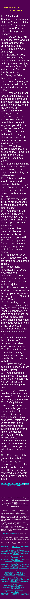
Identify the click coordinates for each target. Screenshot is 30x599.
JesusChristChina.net (15, 562)
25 (2, 372)
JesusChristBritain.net (16, 560)
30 (2, 470)
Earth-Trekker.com (18, 576)
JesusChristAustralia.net (25, 566)
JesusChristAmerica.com (18, 574)
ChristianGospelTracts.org (8, 585)
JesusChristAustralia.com (15, 580)
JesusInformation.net (15, 569)
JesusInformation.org (15, 556)
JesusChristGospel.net (23, 568)
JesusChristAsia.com (19, 572)
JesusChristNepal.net (4, 564)
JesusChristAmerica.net (18, 561)
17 (2, 255)
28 (2, 434)
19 (2, 287)
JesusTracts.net (23, 569)
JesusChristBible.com (14, 581)
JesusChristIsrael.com (9, 572)
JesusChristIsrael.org (4, 546)
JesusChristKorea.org (10, 550)
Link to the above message (11, 533)
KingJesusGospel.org (15, 555)
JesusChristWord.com (5, 581)
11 (2, 163)
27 (2, 402)
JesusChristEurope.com (9, 573)
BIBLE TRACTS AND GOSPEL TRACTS (12, 484)
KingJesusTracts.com (5, 593)
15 (2, 228)
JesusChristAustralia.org (25, 553)
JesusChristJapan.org (20, 550)
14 (2, 210)
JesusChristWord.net (5, 568)
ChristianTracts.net (15, 570)
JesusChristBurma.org (25, 551)
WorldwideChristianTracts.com (15, 584)
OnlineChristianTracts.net (19, 587)
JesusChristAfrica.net (4, 562)
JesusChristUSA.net (8, 561)
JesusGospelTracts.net (15, 592)
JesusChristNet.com (21, 575)
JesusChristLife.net (6, 569)
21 (2, 328)
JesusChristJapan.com (25, 579)
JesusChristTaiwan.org (5, 553)
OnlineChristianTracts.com (20, 583)
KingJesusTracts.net (25, 593)
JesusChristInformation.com (10, 575)
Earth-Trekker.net (16, 567)
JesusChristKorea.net (25, 562)
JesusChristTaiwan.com (5, 579)
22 (2, 337)
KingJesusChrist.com (5, 594)
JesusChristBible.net (14, 568)
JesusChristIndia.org (14, 551)
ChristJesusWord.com (24, 581)
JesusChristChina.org (19, 549)
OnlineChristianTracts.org (19, 585)
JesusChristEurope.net (25, 559)
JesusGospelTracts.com (8, 591)
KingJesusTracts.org (15, 593)
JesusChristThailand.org (14, 553)
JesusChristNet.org (21, 548)
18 (2, 266)
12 (2, 178)
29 (2, 455)
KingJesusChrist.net (25, 594)
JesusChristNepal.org (4, 551)
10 (2, 146)
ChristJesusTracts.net (15, 590)
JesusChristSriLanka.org (16, 552)
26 (2, 390)
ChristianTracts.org (15, 557)
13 (2, 199)
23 (2, 349)
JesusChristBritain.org (16, 547)
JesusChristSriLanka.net (16, 565)
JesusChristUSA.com (8, 574)
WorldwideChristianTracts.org (15, 586)
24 (2, 364)
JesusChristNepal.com (5, 577)
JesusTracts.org (23, 556)
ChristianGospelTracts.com (8, 583)
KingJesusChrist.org (15, 594)
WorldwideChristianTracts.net (15, 588)
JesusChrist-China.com (18, 578)
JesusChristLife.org (6, 556)
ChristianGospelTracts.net (8, 587)
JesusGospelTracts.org (19, 591)
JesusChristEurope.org (25, 546)
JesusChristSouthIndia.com (17, 577)
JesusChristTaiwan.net (5, 566)
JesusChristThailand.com (15, 579)
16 (2, 240)
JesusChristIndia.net (15, 564)
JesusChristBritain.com (21, 573)
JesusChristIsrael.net (4, 559)
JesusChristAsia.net (14, 559)
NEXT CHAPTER (19, 485)
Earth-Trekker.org (16, 554)
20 (2, 302)
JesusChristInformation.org (10, 548)
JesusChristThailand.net (14, 566)
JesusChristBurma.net (25, 564)
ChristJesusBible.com (15, 582)
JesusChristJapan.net (16, 563)
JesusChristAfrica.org (8, 549)
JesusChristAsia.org (14, 546)
